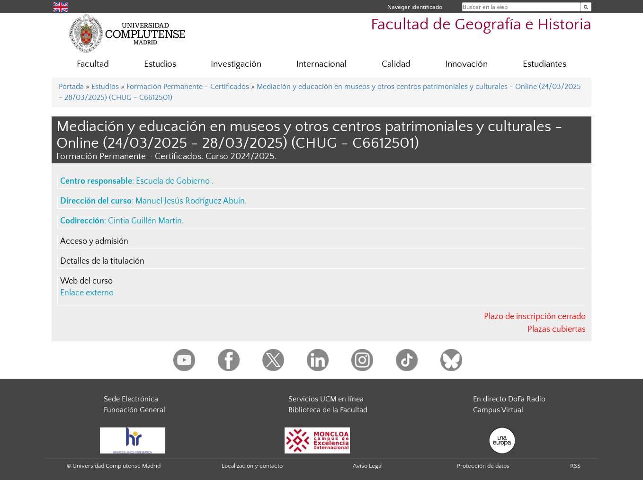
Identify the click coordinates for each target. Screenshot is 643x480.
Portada (71, 86)
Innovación (466, 64)
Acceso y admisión (94, 241)
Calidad (396, 64)
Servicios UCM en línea (326, 399)
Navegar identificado (414, 7)
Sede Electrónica (131, 399)
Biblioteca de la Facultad (327, 410)
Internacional (321, 64)
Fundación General (134, 410)
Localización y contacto (252, 465)
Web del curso (86, 281)
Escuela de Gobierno (174, 181)
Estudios (160, 64)
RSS (575, 465)
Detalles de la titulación (102, 261)
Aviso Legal (368, 465)
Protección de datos (483, 465)
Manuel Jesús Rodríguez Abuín (190, 201)
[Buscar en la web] (585, 6)
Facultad (93, 64)
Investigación (236, 64)
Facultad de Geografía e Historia (481, 25)
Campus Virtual (498, 410)
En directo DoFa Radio (509, 399)
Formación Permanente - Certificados (187, 86)
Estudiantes (544, 64)
